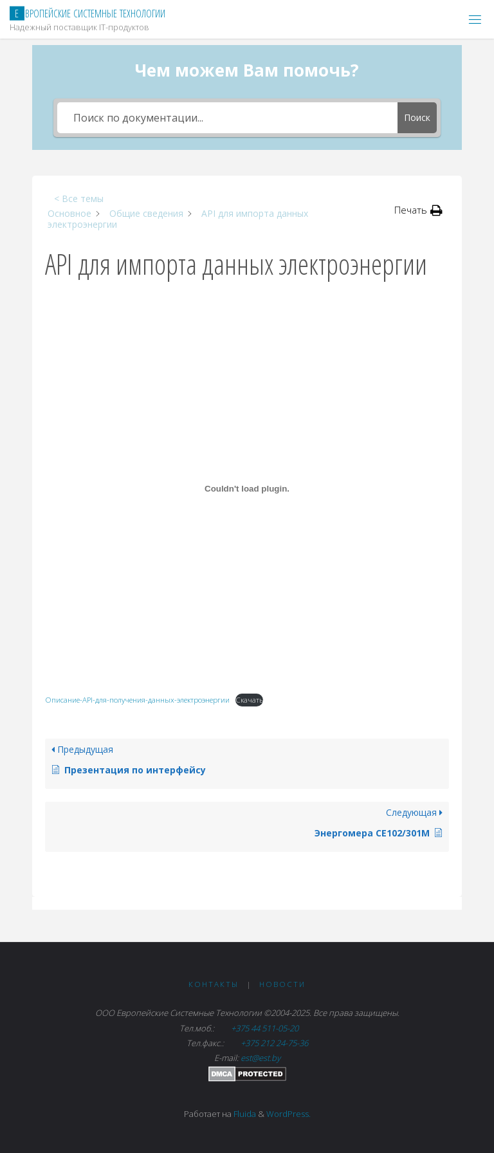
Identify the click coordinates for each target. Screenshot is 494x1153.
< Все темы (79, 198)
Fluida (244, 1114)
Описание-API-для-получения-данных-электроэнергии (137, 700)
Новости (282, 984)
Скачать (249, 700)
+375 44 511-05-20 (265, 1028)
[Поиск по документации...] (227, 117)
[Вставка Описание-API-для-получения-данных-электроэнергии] (247, 489)
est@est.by (260, 1058)
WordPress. (288, 1114)
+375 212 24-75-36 (273, 1043)
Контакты (213, 984)
